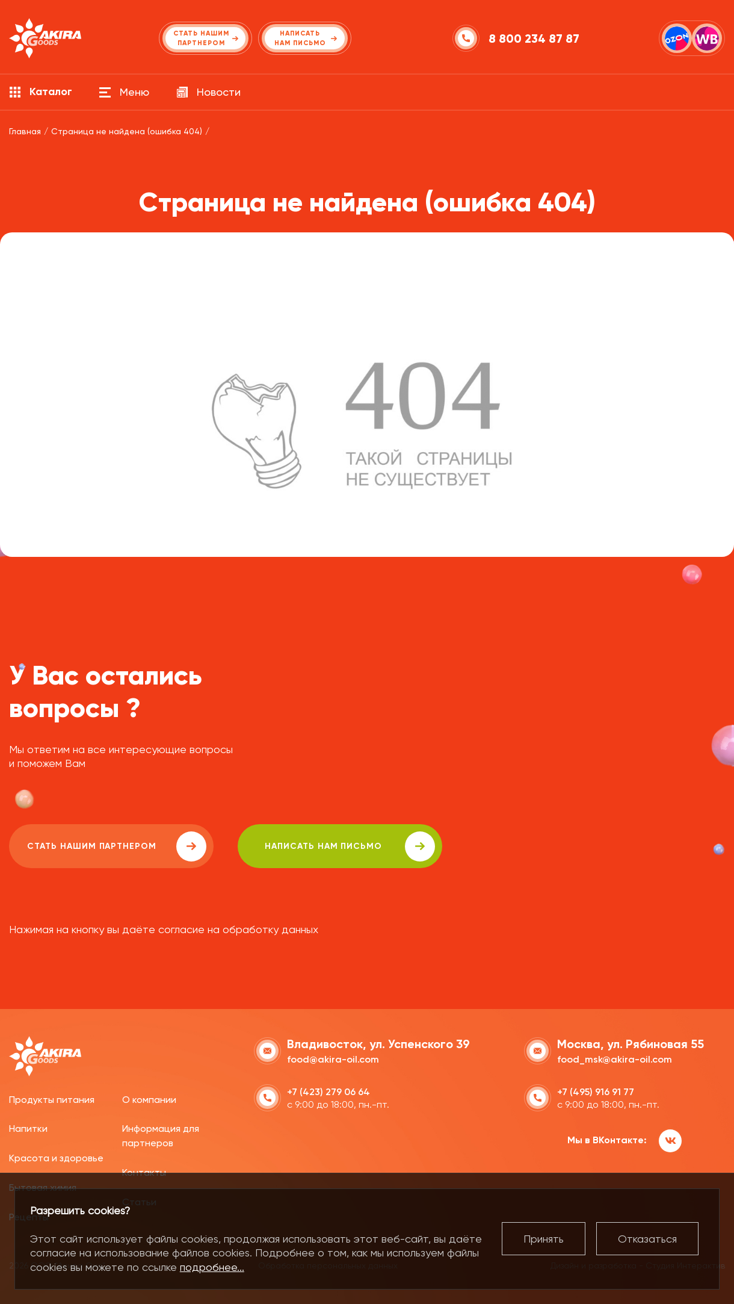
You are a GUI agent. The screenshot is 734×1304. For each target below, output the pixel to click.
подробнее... (212, 1267)
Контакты (144, 1172)
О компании (149, 1099)
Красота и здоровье (56, 1158)
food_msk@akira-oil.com (614, 1059)
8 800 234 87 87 (534, 38)
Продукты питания (51, 1099)
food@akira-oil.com (333, 1059)
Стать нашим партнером (116, 846)
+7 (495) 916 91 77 (595, 1092)
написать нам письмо (350, 846)
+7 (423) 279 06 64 (328, 1092)
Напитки (28, 1128)
